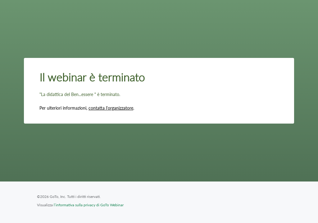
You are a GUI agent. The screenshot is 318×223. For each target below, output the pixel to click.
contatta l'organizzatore (111, 108)
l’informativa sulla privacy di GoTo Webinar (89, 205)
